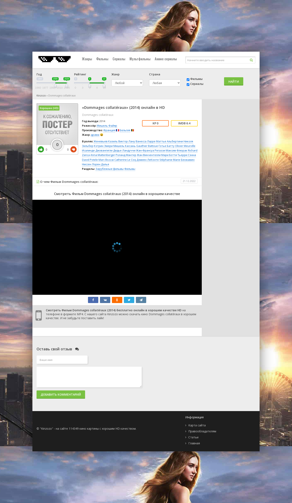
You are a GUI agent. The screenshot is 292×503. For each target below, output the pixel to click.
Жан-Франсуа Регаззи (150, 150)
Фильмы (102, 58)
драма (95, 135)
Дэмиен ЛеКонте (148, 160)
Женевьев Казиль (106, 141)
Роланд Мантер (126, 155)
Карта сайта (197, 425)
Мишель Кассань (124, 146)
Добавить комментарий (61, 394)
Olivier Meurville (185, 146)
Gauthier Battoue (147, 146)
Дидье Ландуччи (124, 150)
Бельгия (125, 130)
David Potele (90, 160)
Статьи (193, 437)
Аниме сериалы (166, 58)
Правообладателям (202, 431)
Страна (154, 74)
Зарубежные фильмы (110, 169)
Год (39, 74)
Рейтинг (80, 74)
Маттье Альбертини (169, 141)
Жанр (116, 74)
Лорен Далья (100, 164)
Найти (233, 81)
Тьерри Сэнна (187, 155)
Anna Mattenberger (102, 155)
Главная (194, 443)
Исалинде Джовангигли (97, 150)
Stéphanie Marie (169, 160)
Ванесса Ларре (145, 141)
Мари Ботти (169, 155)
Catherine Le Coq (125, 160)
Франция (109, 130)
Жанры (87, 58)
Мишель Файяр (107, 125)
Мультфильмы (140, 58)
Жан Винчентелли (149, 155)
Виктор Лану (126, 141)
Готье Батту (166, 146)
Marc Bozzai (106, 160)
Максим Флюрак (176, 150)
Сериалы (119, 58)
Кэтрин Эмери (103, 146)
